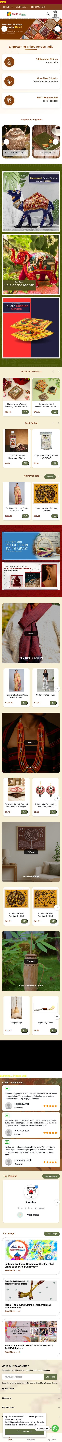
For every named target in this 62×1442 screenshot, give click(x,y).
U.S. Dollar (21, 7)
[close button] (3, 14)
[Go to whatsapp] (55, 1428)
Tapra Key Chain (45, 1023)
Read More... (13, 1270)
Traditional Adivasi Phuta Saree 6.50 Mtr (17, 509)
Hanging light (16, 1023)
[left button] (4, 29)
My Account (8, 1407)
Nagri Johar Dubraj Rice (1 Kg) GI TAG (46, 456)
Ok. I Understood (24, 1431)
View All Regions (51, 1176)
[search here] (48, 14)
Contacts (6, 1398)
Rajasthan (31, 1202)
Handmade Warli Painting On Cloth (46, 509)
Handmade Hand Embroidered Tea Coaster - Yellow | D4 (46, 405)
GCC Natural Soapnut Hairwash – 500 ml (17, 456)
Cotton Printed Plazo (45, 695)
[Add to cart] (25, 412)
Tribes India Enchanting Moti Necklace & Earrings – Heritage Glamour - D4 (45, 805)
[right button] (58, 29)
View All (50, 476)
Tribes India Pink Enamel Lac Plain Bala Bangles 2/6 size (16, 805)
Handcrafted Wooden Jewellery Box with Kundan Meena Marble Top (17, 405)
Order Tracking (38, 7)
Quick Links (8, 1388)
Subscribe (50, 1377)
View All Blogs (52, 1234)
